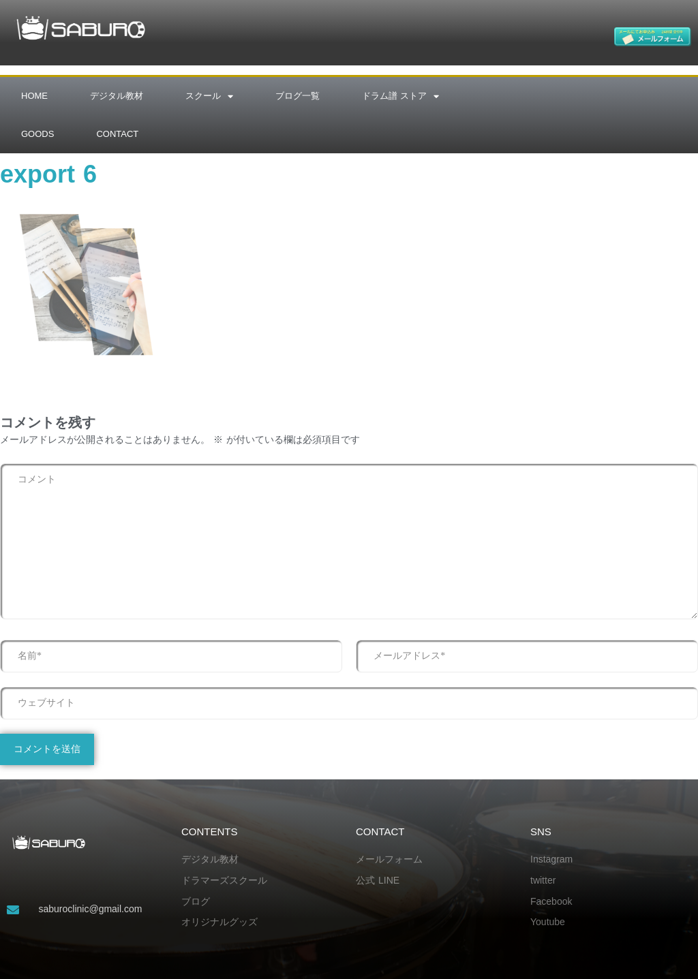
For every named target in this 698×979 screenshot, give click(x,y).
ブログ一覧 (297, 95)
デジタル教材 (116, 95)
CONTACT (117, 133)
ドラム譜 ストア (400, 96)
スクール (209, 96)
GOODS (37, 133)
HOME (34, 95)
